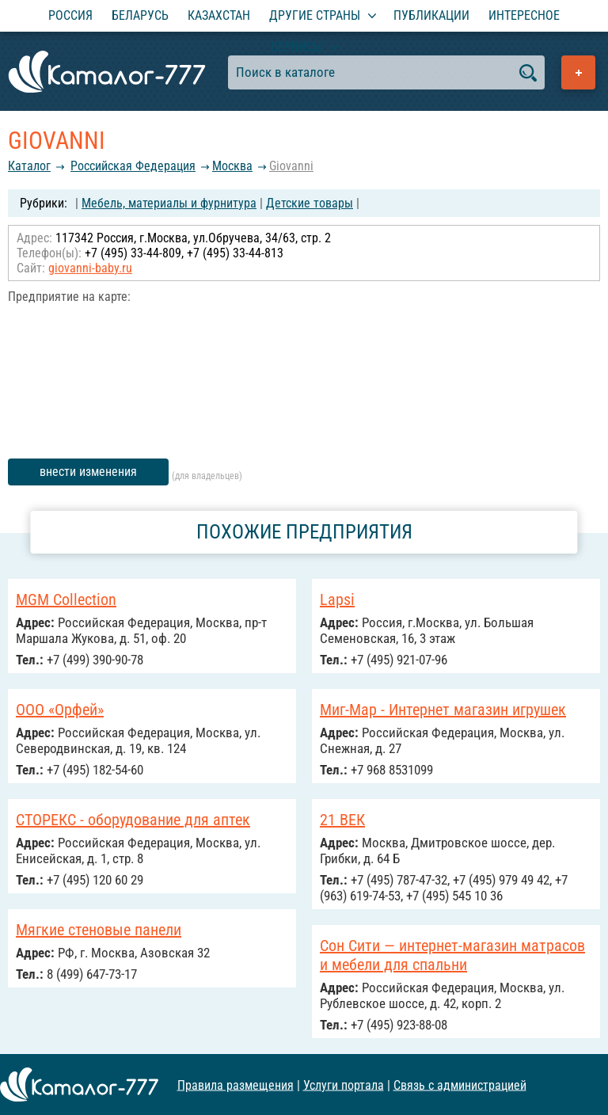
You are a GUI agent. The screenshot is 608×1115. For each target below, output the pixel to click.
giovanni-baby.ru (90, 268)
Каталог (29, 165)
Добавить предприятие (578, 72)
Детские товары (309, 203)
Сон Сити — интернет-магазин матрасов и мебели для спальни (452, 955)
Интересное (524, 15)
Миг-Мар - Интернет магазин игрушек (443, 709)
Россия (70, 15)
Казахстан (219, 15)
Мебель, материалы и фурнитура (169, 203)
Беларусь (140, 15)
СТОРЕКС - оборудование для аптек (133, 819)
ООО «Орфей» (60, 709)
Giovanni (291, 165)
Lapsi (337, 599)
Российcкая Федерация (133, 165)
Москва (232, 165)
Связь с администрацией (459, 1084)
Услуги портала (343, 1084)
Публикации (431, 15)
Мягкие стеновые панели (98, 929)
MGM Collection (66, 599)
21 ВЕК (342, 819)
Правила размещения (235, 1084)
